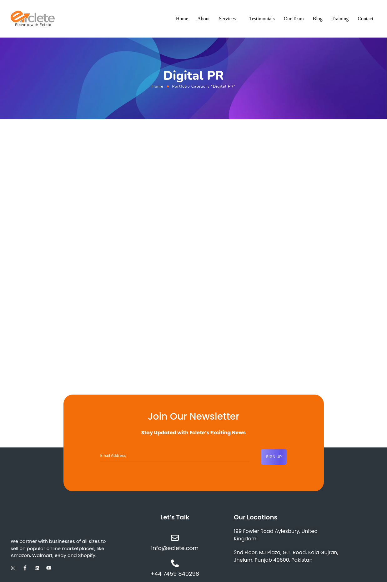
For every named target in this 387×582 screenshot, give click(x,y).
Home (182, 18)
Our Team (294, 18)
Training (340, 18)
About (203, 18)
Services (227, 18)
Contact (365, 18)
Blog (318, 18)
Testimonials (262, 18)
